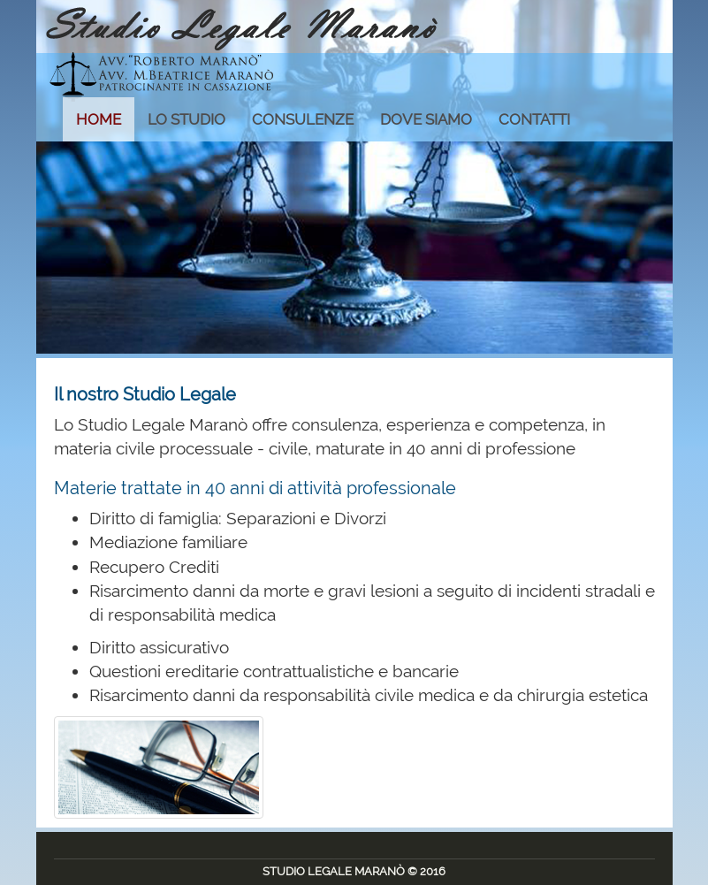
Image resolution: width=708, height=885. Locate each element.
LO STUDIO (186, 119)
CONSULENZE (303, 119)
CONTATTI (534, 119)
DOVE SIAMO (426, 119)
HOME (98, 119)
